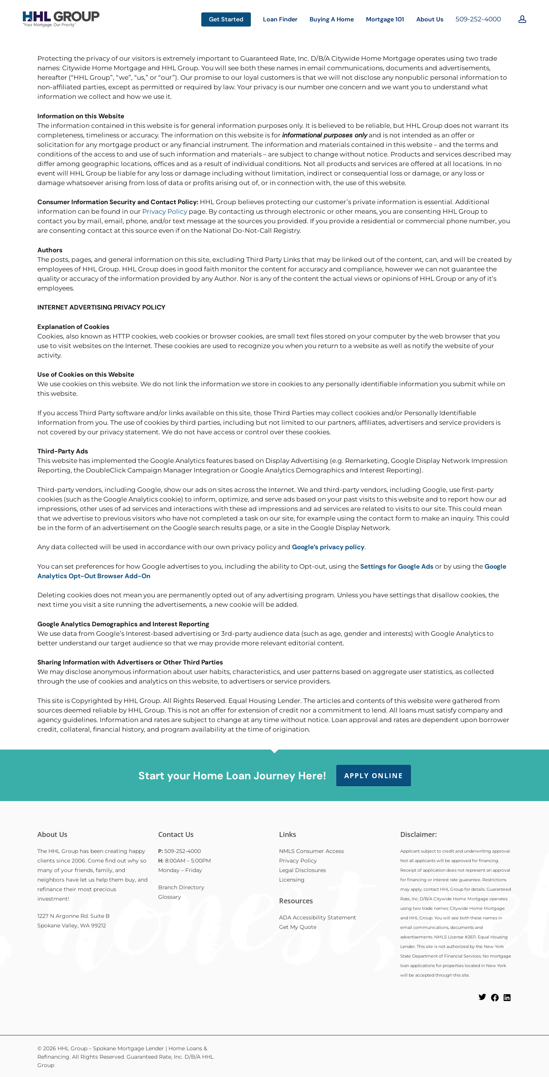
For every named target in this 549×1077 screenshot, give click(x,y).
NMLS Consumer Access (311, 851)
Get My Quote (297, 927)
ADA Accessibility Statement (317, 917)
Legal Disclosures (302, 870)
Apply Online (373, 775)
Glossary (169, 896)
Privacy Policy (164, 211)
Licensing (292, 879)
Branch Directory (181, 887)
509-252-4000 (478, 19)
